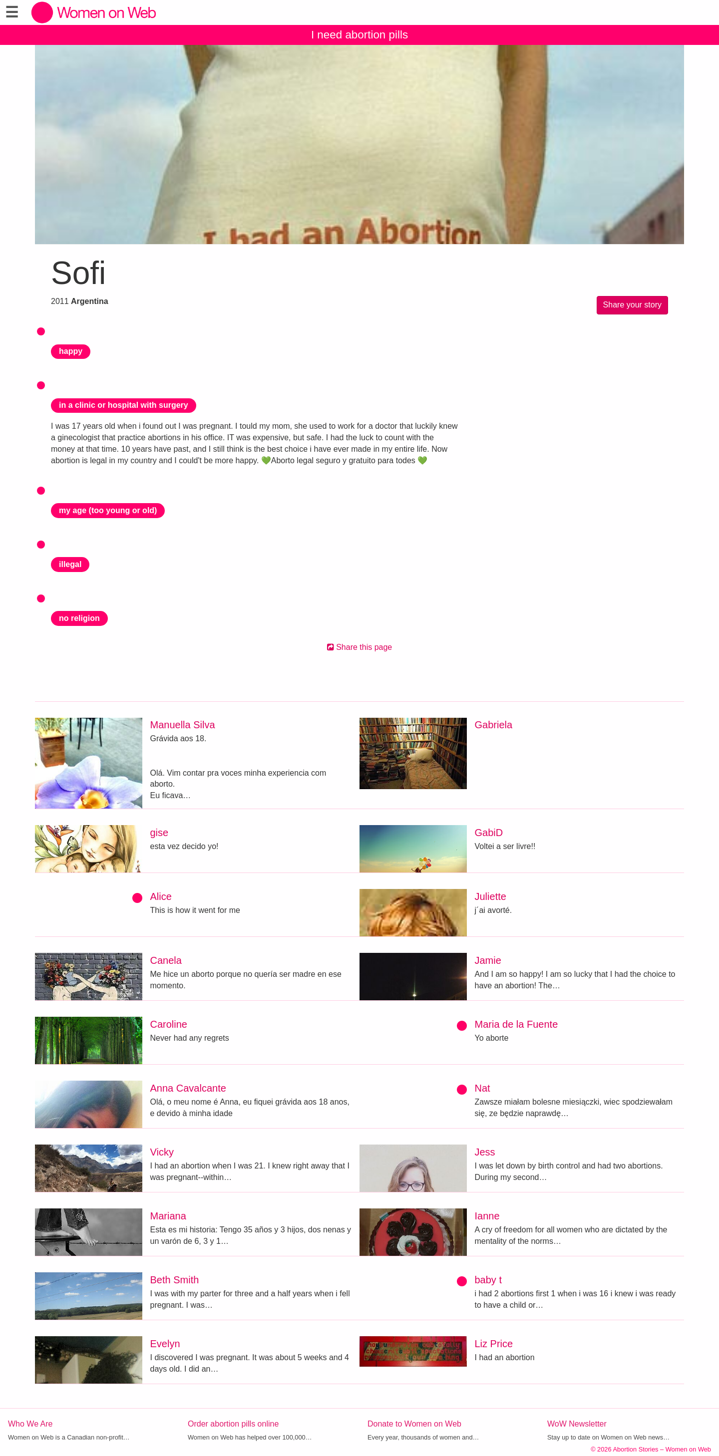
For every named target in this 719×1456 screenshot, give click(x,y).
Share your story (632, 304)
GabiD (489, 832)
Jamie (488, 960)
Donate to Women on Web (414, 1424)
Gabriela (494, 724)
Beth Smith (174, 1279)
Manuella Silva (182, 724)
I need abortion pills (359, 34)
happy (70, 351)
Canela (166, 960)
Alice (161, 896)
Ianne (487, 1215)
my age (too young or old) (108, 510)
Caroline (168, 1024)
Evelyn (165, 1343)
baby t (488, 1279)
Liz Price (494, 1343)
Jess (485, 1152)
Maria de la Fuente (516, 1024)
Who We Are (30, 1424)
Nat (482, 1088)
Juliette (490, 896)
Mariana (168, 1215)
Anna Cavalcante (188, 1088)
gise (159, 832)
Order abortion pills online (233, 1424)
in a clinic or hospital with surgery (123, 405)
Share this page (359, 647)
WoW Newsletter (577, 1424)
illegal (70, 564)
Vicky (162, 1152)
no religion (79, 618)
